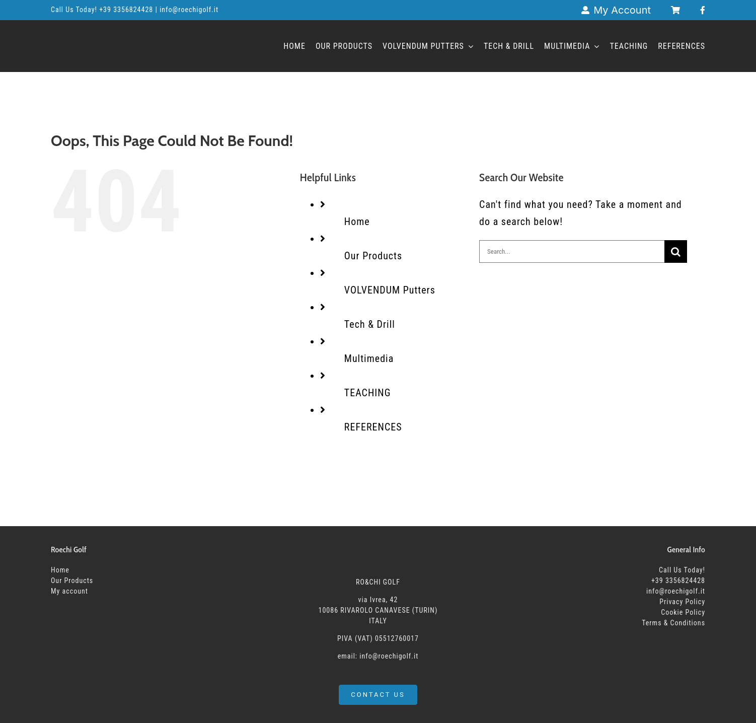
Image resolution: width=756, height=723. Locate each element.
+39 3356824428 (127, 10)
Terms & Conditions (673, 623)
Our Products (373, 256)
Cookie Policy (683, 612)
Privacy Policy (682, 602)
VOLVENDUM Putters (389, 290)
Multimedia (369, 358)
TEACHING (367, 393)
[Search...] (571, 251)
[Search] (675, 251)
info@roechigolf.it (675, 591)
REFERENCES (373, 427)
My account (69, 591)
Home (357, 221)
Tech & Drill (369, 324)
